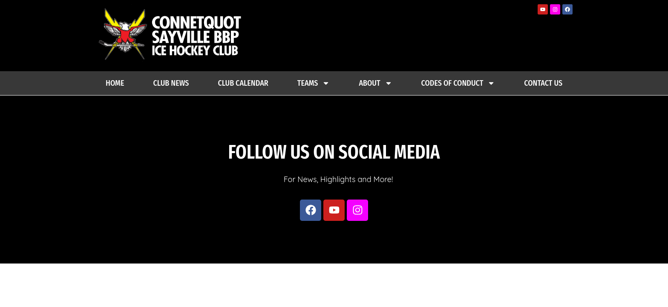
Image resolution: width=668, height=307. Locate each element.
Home (115, 83)
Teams (313, 83)
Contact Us (543, 83)
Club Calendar (243, 83)
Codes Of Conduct (458, 83)
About (375, 83)
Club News (171, 83)
